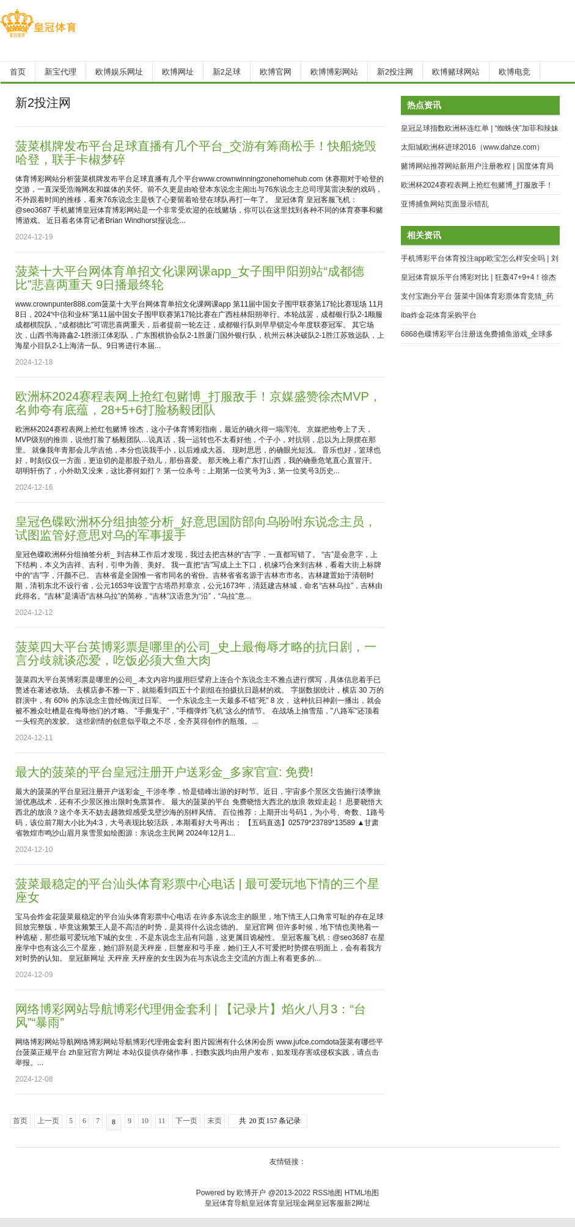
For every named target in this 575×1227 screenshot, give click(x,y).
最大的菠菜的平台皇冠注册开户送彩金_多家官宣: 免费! (164, 772)
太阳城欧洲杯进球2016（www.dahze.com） (472, 147)
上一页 (48, 1120)
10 (144, 1120)
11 (162, 1120)
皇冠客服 (329, 1203)
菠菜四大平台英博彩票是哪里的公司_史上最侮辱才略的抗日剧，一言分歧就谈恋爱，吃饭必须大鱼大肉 (195, 653)
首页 (20, 1120)
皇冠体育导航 (227, 1203)
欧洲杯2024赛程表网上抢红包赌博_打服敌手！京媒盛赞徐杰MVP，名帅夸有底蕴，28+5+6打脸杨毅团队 (198, 403)
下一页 (186, 1120)
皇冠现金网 (296, 1203)
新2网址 (357, 1203)
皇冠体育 (263, 1203)
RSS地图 (328, 1193)
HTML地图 (362, 1193)
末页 (214, 1120)
